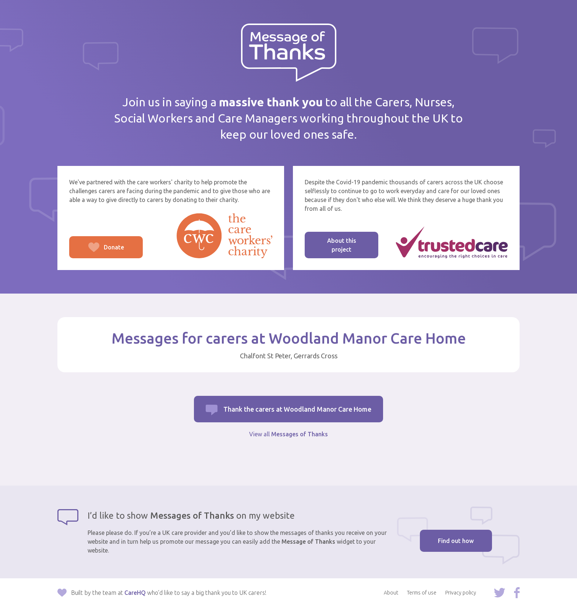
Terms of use (421, 593)
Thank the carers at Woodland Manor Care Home (297, 409)
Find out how (456, 540)
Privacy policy (460, 593)
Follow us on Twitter (499, 592)
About (391, 593)
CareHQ (135, 592)
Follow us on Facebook (517, 592)
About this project (341, 245)
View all (288, 434)
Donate (96, 251)
